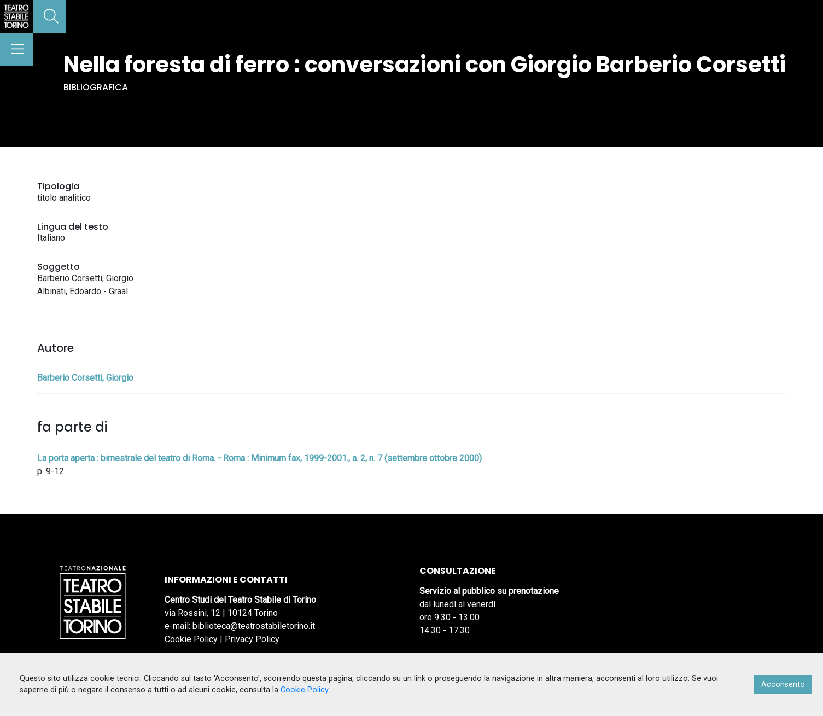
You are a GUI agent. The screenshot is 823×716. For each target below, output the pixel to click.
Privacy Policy (252, 639)
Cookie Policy (191, 639)
